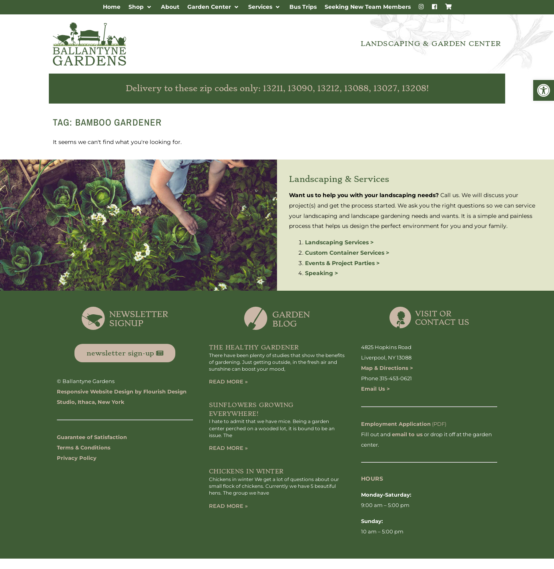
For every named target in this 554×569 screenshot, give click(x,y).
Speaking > (321, 273)
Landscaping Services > (339, 242)
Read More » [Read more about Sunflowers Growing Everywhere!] (228, 448)
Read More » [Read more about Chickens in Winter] (228, 506)
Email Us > (375, 388)
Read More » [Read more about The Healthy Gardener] (228, 381)
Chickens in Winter (246, 471)
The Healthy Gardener (254, 347)
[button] (543, 90)
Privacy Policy (76, 458)
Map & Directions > (387, 368)
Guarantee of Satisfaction (92, 437)
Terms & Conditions (83, 447)
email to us (407, 434)
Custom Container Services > (347, 252)
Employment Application (396, 424)
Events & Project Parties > (342, 263)
